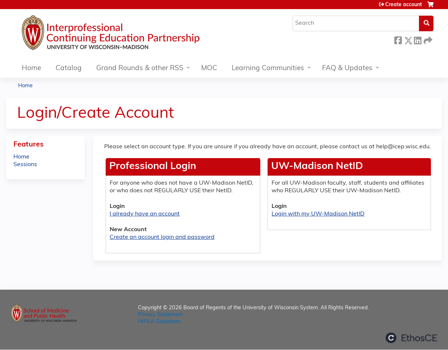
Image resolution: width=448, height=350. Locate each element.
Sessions (25, 165)
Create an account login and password (162, 237)
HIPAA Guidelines (159, 322)
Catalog (69, 68)
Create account (403, 5)
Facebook (398, 39)
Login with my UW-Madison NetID (318, 214)
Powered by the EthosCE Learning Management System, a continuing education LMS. (411, 338)
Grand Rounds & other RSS (139, 68)
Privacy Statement (160, 315)
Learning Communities (268, 68)
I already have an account (145, 214)
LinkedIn (417, 39)
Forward (427, 39)
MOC (209, 68)
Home (31, 68)
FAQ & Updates (347, 68)
